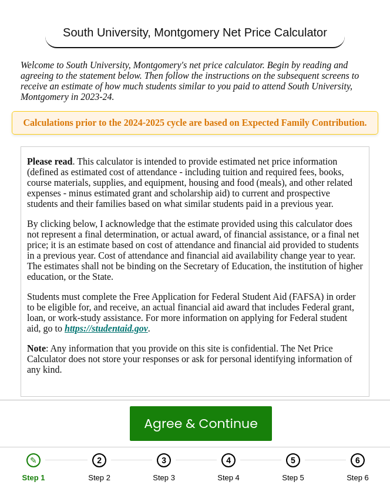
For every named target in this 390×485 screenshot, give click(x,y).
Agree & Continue (201, 423)
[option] (33, 467)
